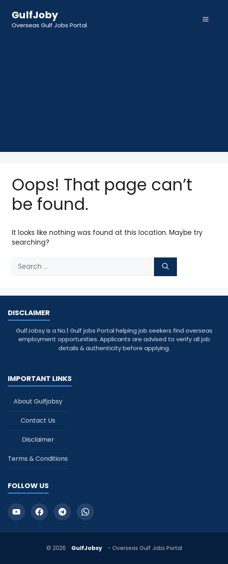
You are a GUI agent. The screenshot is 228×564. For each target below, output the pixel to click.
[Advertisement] (114, 97)
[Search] (165, 266)
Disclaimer (38, 439)
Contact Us (38, 420)
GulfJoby (35, 15)
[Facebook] (39, 511)
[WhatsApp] (85, 511)
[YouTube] (16, 511)
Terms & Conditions (38, 458)
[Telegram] (62, 511)
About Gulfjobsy (38, 401)
